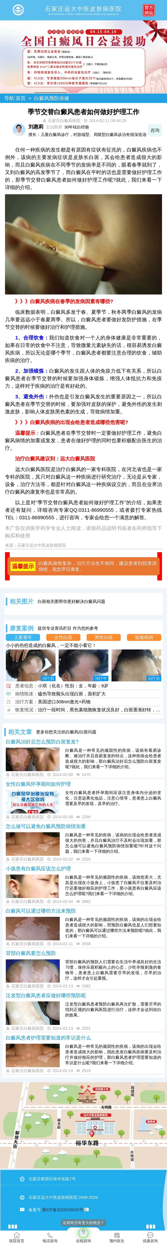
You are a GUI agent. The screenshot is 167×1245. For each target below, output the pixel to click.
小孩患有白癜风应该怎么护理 (38, 868)
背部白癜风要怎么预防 (31, 953)
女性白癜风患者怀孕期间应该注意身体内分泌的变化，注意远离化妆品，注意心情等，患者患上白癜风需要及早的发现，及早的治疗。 (113, 798)
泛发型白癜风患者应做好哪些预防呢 (46, 995)
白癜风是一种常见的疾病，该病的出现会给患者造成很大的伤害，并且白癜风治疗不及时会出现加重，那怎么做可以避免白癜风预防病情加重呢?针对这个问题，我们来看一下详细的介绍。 (113, 843)
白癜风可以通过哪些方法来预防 (41, 911)
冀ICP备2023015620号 (62, 1210)
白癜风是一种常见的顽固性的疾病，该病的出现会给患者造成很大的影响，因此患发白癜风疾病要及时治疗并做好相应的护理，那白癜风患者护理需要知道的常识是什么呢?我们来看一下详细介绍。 (113, 1054)
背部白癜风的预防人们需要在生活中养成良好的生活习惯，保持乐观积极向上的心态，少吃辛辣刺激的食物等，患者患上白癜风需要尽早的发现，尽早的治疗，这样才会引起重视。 (113, 970)
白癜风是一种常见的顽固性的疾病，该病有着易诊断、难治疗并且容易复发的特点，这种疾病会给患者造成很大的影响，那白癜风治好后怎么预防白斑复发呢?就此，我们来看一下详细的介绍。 (113, 758)
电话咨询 (50, 1237)
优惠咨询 (150, 1237)
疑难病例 (144, 637)
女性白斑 (63, 637)
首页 (21, 98)
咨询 (154, 130)
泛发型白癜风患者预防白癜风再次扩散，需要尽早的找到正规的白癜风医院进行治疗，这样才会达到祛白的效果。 (113, 1009)
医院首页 (16, 1237)
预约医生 (116, 1237)
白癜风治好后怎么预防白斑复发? (42, 742)
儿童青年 (23, 637)
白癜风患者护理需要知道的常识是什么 (48, 1038)
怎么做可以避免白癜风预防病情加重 (46, 826)
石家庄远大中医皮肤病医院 (41, 545)
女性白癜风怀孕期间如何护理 (38, 784)
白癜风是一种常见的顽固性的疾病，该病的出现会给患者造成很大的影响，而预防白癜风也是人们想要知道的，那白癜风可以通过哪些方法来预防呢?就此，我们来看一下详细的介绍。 (113, 927)
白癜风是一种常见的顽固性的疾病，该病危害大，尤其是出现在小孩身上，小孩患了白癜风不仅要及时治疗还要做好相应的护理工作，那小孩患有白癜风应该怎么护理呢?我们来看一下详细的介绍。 (113, 885)
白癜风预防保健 (51, 98)
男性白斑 (104, 637)
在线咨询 (83, 1235)
